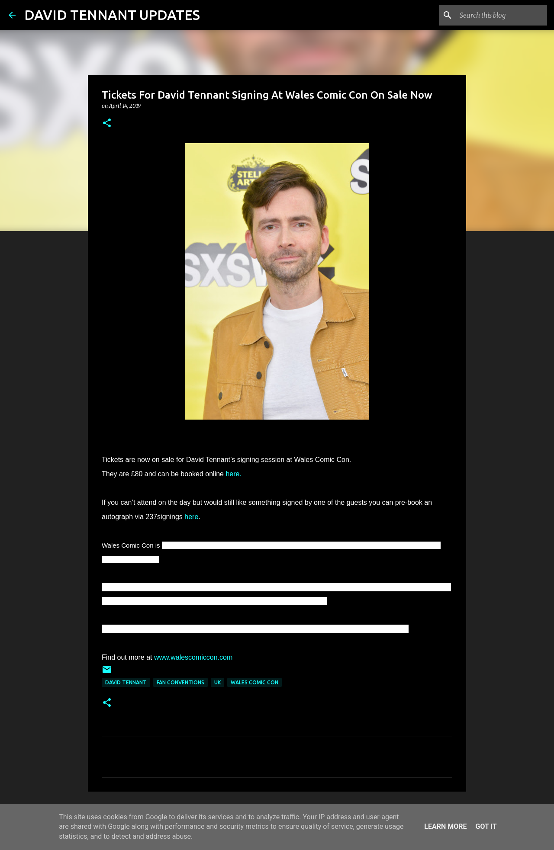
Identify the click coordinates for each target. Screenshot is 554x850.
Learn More (445, 826)
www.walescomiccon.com (193, 657)
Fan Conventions (180, 682)
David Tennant (126, 682)
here (191, 516)
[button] (107, 123)
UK (217, 682)
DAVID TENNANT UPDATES (112, 14)
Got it (485, 826)
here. (233, 474)
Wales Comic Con (254, 682)
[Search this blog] (501, 15)
